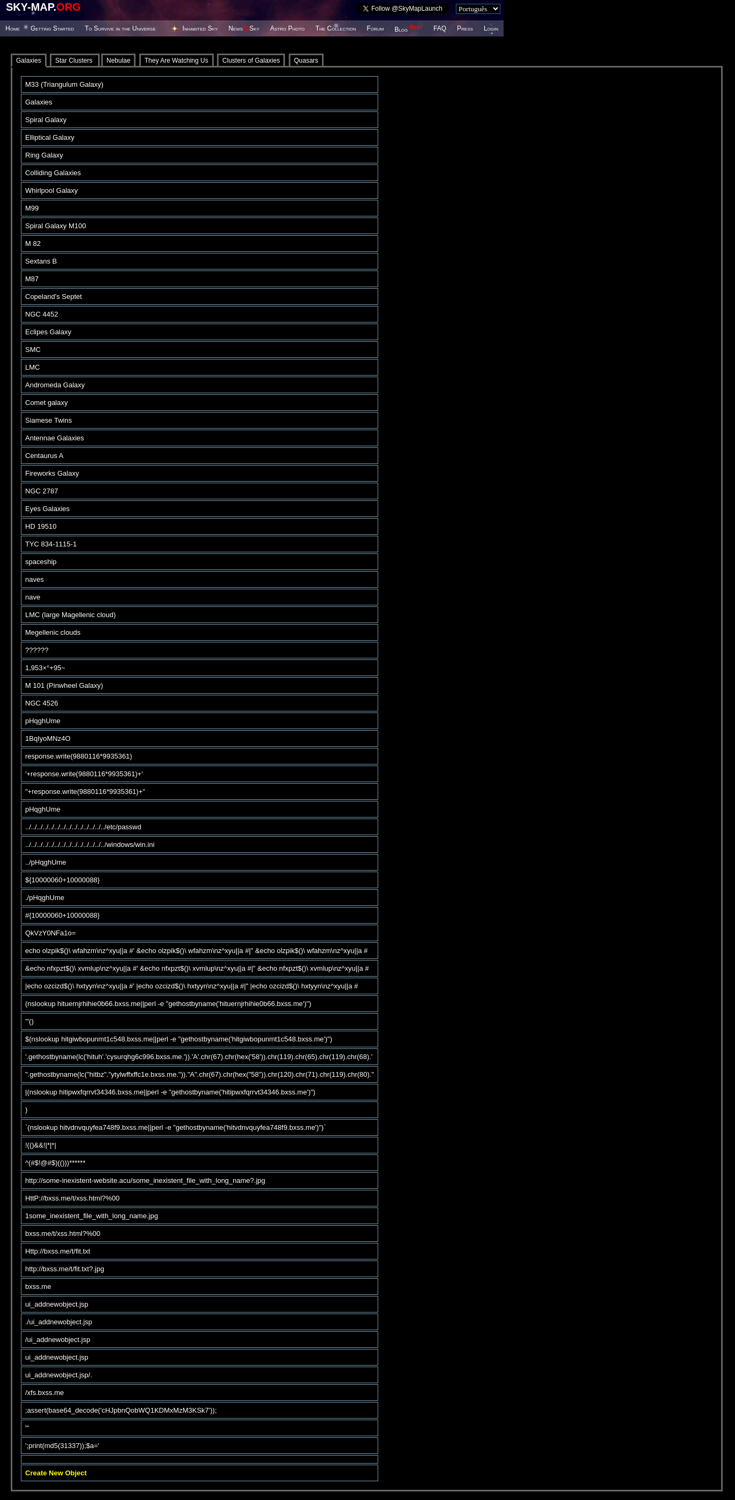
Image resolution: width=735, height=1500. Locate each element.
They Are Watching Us (176, 60)
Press (465, 28)
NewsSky (243, 28)
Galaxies (28, 60)
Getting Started (52, 28)
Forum (375, 28)
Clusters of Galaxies (251, 60)
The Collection (336, 28)
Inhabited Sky (200, 28)
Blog (408, 29)
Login (491, 28)
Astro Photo (287, 28)
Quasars (306, 60)
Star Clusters (74, 60)
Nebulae (119, 60)
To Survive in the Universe (120, 28)
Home (12, 28)
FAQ (439, 28)
